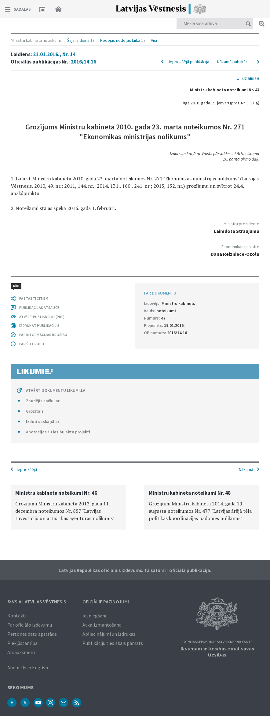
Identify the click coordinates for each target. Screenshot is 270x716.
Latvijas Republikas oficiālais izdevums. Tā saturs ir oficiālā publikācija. (135, 570)
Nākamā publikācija (234, 61)
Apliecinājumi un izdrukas (108, 634)
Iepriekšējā (27, 469)
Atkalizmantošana (102, 625)
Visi (154, 40)
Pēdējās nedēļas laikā (120, 40)
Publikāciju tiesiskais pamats (112, 643)
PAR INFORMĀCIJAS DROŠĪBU (43, 334)
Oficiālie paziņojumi (105, 601)
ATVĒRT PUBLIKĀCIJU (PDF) (41, 316)
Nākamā (246, 469)
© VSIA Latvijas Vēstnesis (36, 601)
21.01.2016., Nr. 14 (54, 54)
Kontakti (16, 616)
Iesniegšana (95, 616)
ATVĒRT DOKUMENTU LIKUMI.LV (55, 390)
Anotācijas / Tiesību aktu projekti (58, 432)
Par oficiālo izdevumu (29, 625)
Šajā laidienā (78, 40)
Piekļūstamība (22, 643)
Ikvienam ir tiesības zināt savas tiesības (217, 651)
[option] (68, 507)
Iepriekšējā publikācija (189, 61)
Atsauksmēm (21, 652)
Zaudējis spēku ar (43, 400)
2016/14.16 (83, 61)
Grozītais (35, 411)
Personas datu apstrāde (32, 634)
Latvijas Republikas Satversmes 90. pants (217, 642)
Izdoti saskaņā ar (42, 421)
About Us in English (27, 667)
